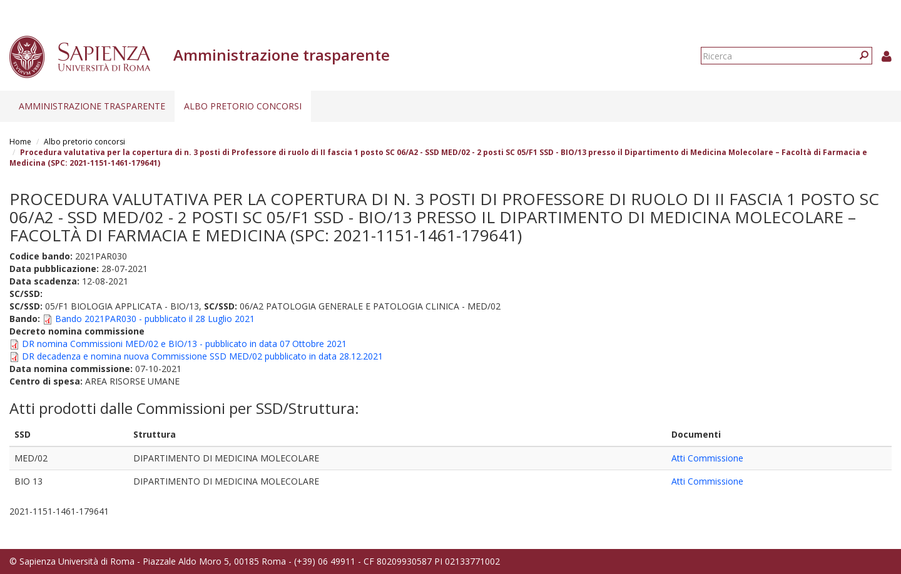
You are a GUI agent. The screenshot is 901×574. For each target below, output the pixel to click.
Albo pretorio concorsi (243, 106)
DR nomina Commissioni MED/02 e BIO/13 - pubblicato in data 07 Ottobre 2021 (184, 344)
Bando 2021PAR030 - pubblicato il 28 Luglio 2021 (155, 319)
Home (20, 141)
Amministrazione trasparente (92, 106)
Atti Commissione (707, 458)
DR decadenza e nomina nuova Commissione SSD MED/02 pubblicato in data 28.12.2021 (202, 356)
